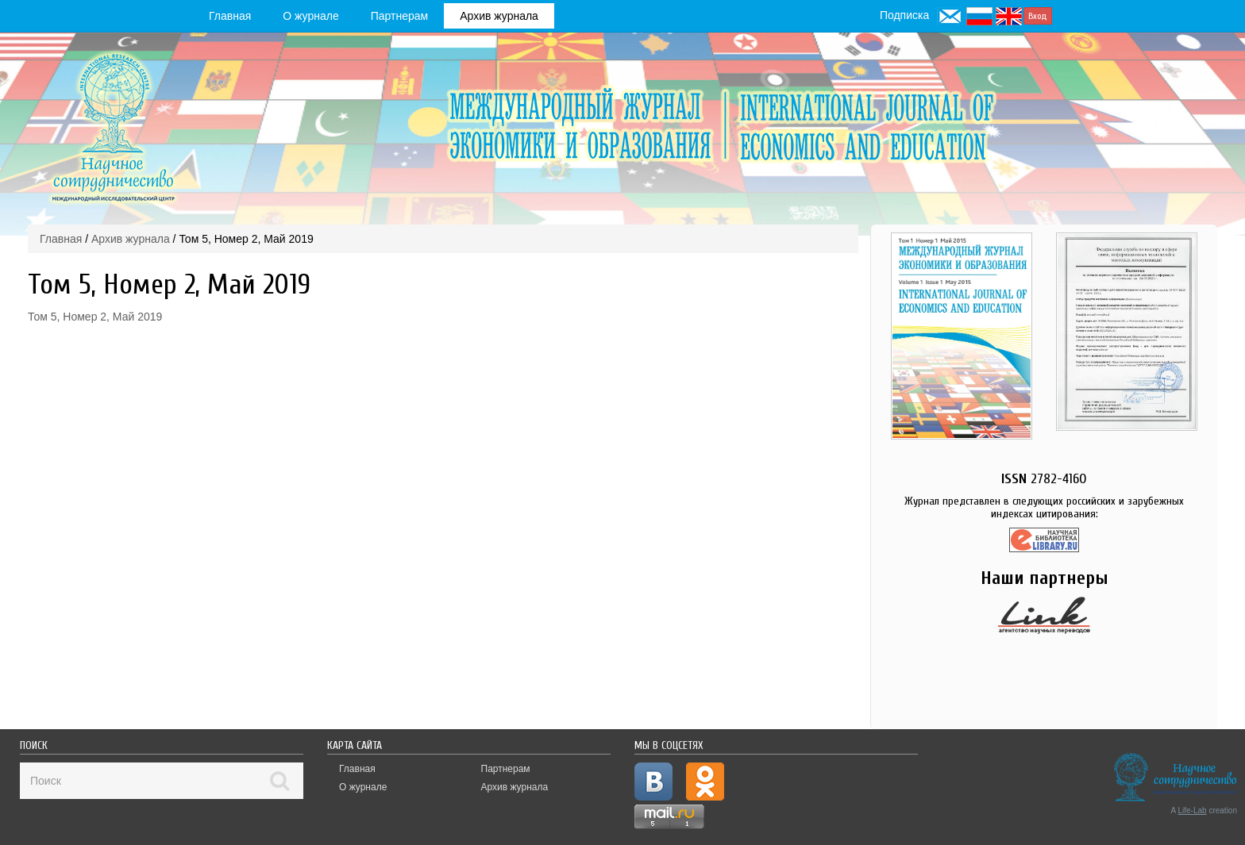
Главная (230, 16)
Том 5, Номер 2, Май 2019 (95, 316)
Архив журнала (499, 16)
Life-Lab (1192, 810)
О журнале (310, 16)
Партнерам (399, 16)
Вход (1037, 15)
